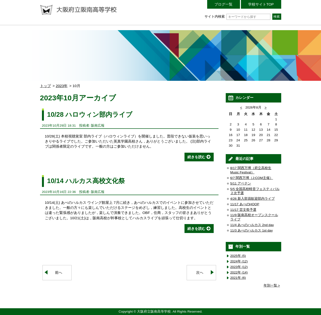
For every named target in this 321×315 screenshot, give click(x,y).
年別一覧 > (272, 285)
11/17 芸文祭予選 (243, 210)
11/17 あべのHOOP (244, 204)
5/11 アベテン (240, 183)
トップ (45, 86)
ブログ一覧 (223, 4)
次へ (199, 272)
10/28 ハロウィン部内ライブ (89, 114)
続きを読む (196, 157)
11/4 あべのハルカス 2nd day (252, 225)
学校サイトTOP (261, 4)
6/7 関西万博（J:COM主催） (251, 178)
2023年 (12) (239, 267)
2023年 (62, 86)
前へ (58, 272)
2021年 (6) (238, 278)
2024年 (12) (239, 261)
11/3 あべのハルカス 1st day (251, 230)
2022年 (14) (239, 272)
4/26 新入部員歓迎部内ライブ (252, 198)
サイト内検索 (237, 16)
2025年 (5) (238, 256)
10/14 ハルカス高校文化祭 (86, 181)
